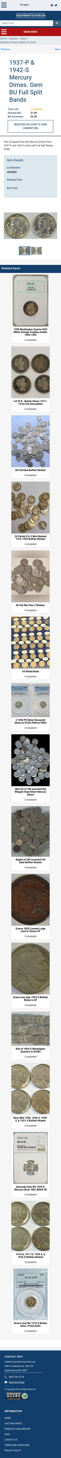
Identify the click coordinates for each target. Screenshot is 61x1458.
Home (3, 38)
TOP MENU (15, 5)
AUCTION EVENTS (13, 1423)
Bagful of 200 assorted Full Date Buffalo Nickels (30, 861)
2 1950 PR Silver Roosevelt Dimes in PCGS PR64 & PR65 (30, 721)
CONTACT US (11, 1440)
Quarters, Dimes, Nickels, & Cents (18, 42)
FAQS (7, 1434)
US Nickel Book (30, 671)
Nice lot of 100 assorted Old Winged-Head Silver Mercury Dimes (30, 792)
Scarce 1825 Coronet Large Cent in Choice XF (30, 930)
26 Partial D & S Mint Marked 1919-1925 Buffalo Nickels (30, 538)
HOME (8, 1418)
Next (57, 49)
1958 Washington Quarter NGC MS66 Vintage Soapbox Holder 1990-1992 (30, 332)
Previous (5, 49)
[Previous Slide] (8, 226)
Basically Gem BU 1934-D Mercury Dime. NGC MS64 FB (30, 1188)
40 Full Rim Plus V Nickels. (30, 605)
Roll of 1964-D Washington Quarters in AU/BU (30, 1050)
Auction (13, 38)
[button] (24, 250)
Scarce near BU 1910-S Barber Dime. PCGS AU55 (30, 1324)
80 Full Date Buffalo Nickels (30, 470)
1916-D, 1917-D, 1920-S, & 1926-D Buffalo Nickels (30, 1256)
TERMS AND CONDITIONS (17, 1445)
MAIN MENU (19, 32)
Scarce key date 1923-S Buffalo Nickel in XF (30, 999)
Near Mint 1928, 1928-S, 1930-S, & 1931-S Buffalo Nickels (30, 1119)
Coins (23, 38)
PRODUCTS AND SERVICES (17, 1429)
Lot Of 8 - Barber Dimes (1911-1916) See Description (30, 402)
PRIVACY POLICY (13, 1450)
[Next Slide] (53, 226)
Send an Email (16, 1382)
